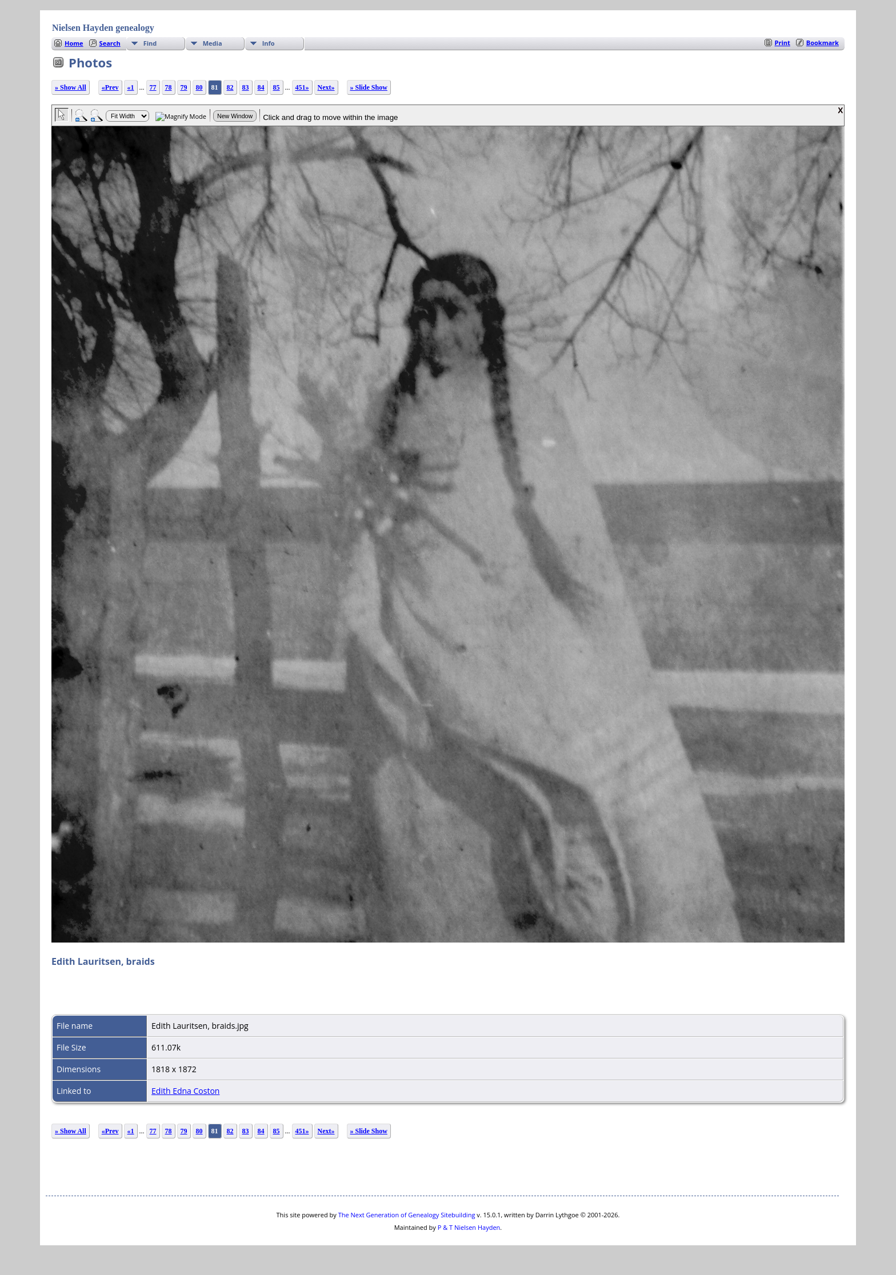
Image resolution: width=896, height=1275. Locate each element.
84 (261, 87)
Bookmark (822, 42)
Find (150, 43)
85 (276, 87)
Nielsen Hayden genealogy (103, 28)
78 (168, 87)
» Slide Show (368, 87)
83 (245, 87)
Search (110, 43)
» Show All (70, 87)
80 (199, 87)
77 (153, 87)
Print (782, 42)
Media (212, 43)
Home (74, 43)
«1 (130, 87)
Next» (326, 87)
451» (302, 87)
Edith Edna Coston (185, 1090)
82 (230, 87)
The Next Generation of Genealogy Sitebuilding (406, 1214)
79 (184, 87)
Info (268, 43)
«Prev (110, 87)
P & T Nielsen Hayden (469, 1227)
